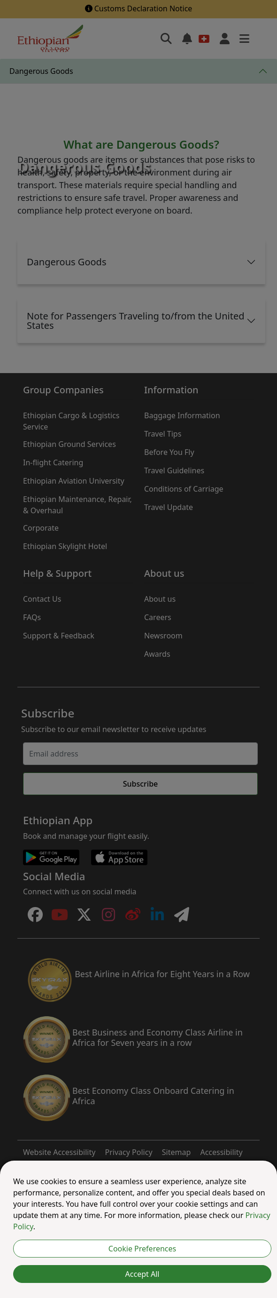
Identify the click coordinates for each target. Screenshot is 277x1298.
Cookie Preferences (142, 1248)
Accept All (142, 1274)
